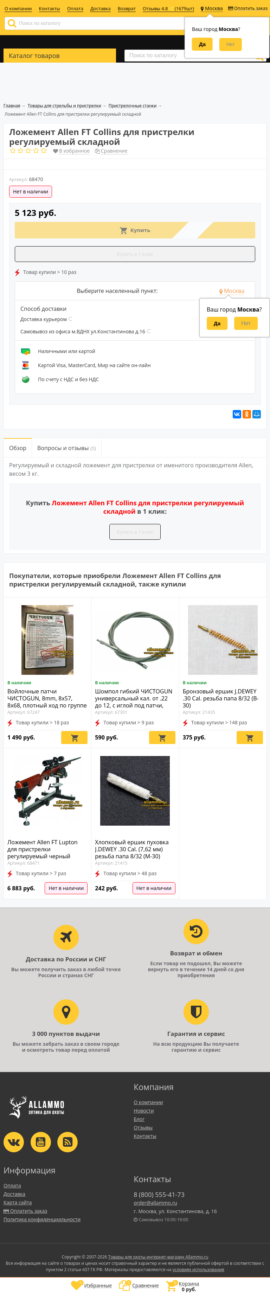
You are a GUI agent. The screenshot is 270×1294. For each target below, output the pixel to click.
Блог (139, 1119)
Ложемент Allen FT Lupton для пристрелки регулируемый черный (42, 849)
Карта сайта (18, 1202)
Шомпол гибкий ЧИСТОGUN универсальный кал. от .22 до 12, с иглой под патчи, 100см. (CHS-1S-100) (133, 701)
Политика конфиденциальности (42, 1219)
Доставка (100, 8)
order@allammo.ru (155, 1202)
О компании (18, 8)
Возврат (127, 8)
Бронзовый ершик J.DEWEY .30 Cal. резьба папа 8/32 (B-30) (221, 698)
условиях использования (198, 1270)
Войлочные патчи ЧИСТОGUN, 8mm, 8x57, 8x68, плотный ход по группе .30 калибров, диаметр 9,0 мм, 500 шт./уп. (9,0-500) (47, 705)
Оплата (75, 8)
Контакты (49, 8)
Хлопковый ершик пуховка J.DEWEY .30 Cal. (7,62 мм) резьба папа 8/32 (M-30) (132, 849)
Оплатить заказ (248, 8)
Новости (144, 1110)
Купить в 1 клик (135, 254)
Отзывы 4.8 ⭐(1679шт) (168, 8)
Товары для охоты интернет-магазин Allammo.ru (158, 1257)
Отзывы (143, 1127)
